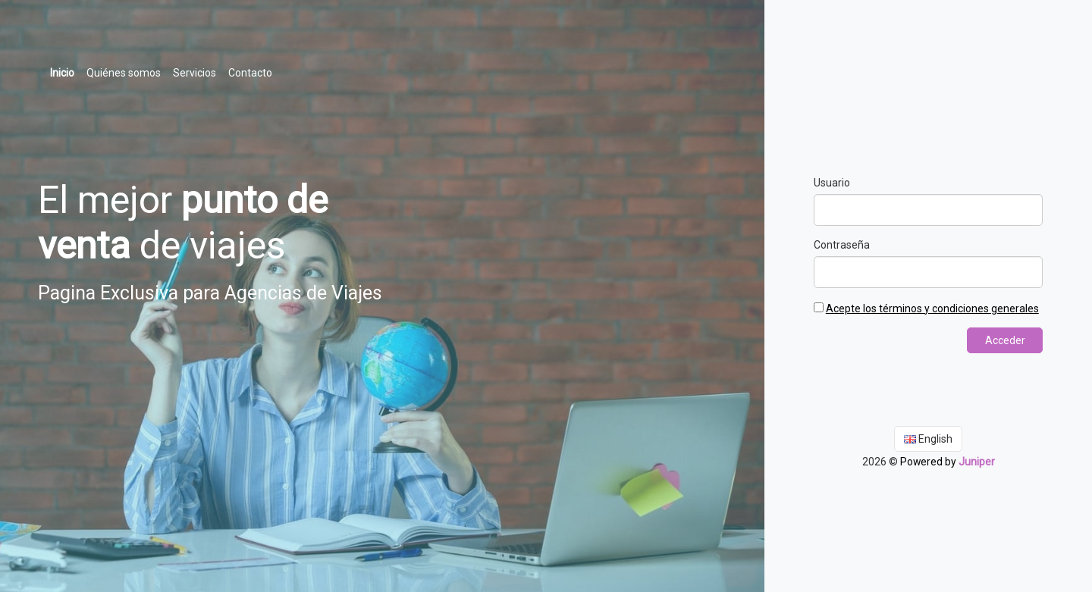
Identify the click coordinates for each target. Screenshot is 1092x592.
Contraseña (842, 245)
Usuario (832, 183)
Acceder (1005, 340)
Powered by (947, 461)
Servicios (194, 73)
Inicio (65, 71)
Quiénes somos (123, 73)
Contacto (250, 73)
